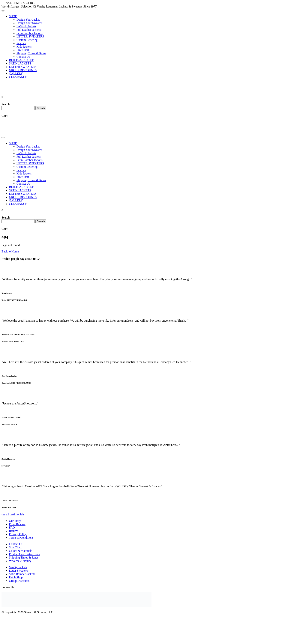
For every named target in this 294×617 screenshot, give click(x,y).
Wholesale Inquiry (20, 560)
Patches (21, 43)
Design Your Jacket (28, 19)
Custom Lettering (27, 39)
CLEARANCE (18, 77)
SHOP (13, 16)
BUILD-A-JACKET (21, 60)
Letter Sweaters (18, 570)
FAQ (12, 527)
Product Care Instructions (24, 554)
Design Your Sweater (29, 23)
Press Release (17, 524)
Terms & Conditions (21, 537)
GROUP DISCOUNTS (23, 70)
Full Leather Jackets (28, 29)
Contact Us (23, 56)
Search (6, 104)
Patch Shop (15, 577)
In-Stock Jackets (26, 26)
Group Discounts (19, 580)
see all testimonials (13, 514)
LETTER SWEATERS (30, 36)
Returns (13, 530)
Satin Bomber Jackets (29, 33)
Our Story (15, 520)
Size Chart (22, 50)
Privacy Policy (18, 534)
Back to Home (10, 251)
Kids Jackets (24, 46)
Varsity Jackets (18, 567)
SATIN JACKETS (20, 63)
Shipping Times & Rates (31, 53)
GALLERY (16, 73)
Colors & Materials (20, 550)
